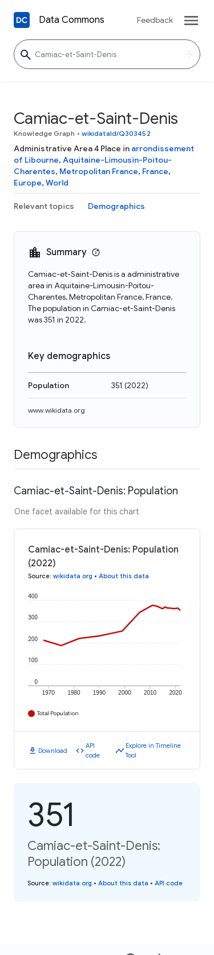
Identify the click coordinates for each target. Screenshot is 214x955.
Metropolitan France (98, 171)
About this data (124, 576)
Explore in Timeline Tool (153, 750)
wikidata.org (72, 576)
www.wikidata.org (56, 410)
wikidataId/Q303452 (116, 133)
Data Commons (71, 20)
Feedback (155, 20)
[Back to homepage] (22, 20)
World (57, 183)
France (155, 171)
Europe (28, 183)
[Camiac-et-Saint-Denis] (107, 54)
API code (93, 750)
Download (52, 751)
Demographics (116, 206)
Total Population (58, 713)
